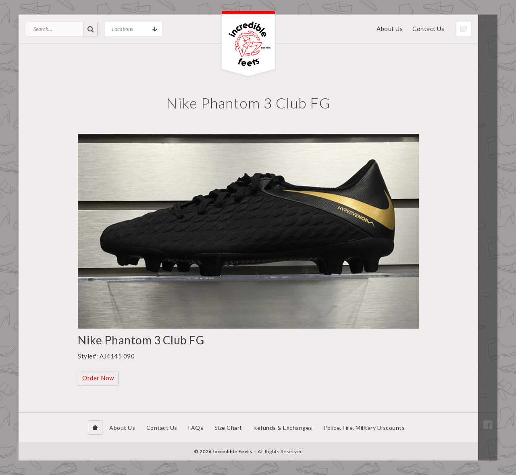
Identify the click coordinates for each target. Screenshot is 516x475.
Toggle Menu (463, 29)
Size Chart (228, 427)
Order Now (98, 377)
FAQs (195, 427)
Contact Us (428, 28)
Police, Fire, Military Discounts (364, 427)
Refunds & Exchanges (282, 427)
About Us (390, 28)
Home (95, 427)
